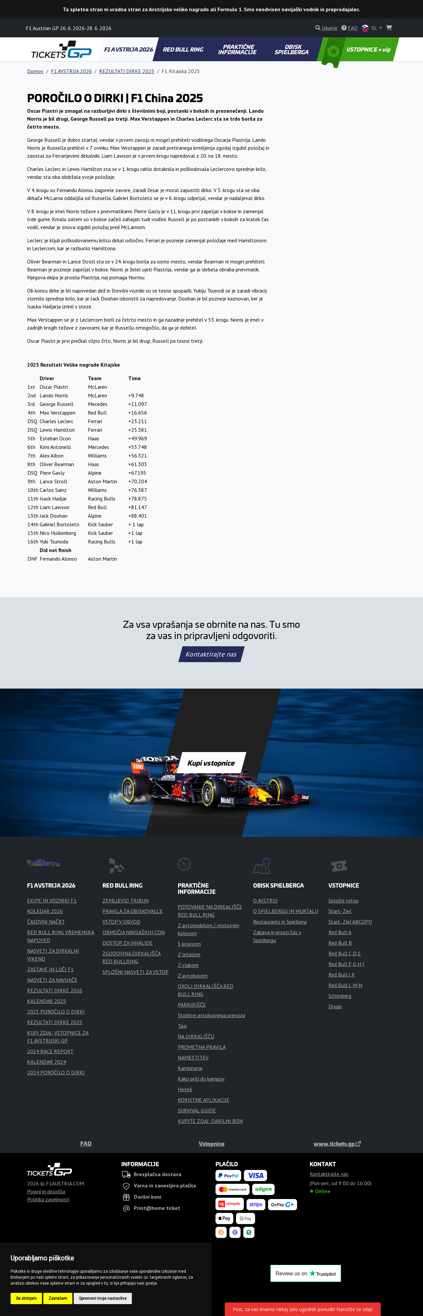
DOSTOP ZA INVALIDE (127, 942)
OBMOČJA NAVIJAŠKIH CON (133, 932)
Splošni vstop (343, 900)
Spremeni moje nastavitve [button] (103, 1298)
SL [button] (370, 28)
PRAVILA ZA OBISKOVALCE (132, 911)
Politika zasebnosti (48, 1199)
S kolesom (189, 943)
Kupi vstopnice (211, 763)
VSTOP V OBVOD (121, 921)
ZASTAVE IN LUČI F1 (50, 969)
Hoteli (185, 1089)
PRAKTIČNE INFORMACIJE (237, 49)
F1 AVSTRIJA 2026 (128, 49)
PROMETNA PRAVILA (202, 1047)
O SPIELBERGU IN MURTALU (285, 911)
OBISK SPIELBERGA (292, 49)
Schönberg (339, 995)
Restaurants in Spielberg (280, 921)
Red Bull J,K (341, 974)
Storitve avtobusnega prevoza (211, 1015)
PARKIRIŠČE (192, 1004)
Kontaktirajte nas (211, 654)
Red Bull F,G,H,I (346, 964)
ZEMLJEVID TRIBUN (125, 900)
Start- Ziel (339, 911)
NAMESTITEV (193, 1057)
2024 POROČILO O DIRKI (56, 1072)
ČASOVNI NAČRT (46, 921)
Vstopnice (211, 1143)
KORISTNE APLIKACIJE (203, 1100)
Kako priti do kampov (201, 1078)
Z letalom (189, 954)
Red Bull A (339, 932)
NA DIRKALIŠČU (196, 1036)
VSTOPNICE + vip (357, 49)
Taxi (182, 1025)
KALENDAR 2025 (46, 1001)
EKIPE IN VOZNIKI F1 (52, 900)
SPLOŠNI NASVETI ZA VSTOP (135, 972)
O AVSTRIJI (265, 900)
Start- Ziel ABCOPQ (350, 921)
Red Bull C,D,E (344, 953)
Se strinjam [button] (26, 1298)
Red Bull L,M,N (345, 985)
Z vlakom (188, 965)
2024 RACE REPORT (50, 1051)
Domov (35, 71)
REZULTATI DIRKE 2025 (126, 71)
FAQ (86, 1143)
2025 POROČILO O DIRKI (56, 1011)
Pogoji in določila (46, 1191)
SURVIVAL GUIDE (197, 1110)
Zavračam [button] (58, 1298)
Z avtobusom (193, 975)
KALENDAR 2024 (46, 1061)
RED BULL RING (183, 49)
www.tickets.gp (337, 1143)
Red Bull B (340, 942)
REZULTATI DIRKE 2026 (54, 990)
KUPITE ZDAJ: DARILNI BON (210, 1121)
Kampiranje (190, 1068)
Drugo (335, 1006)
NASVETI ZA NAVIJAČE (52, 980)
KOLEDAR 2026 (45, 911)
